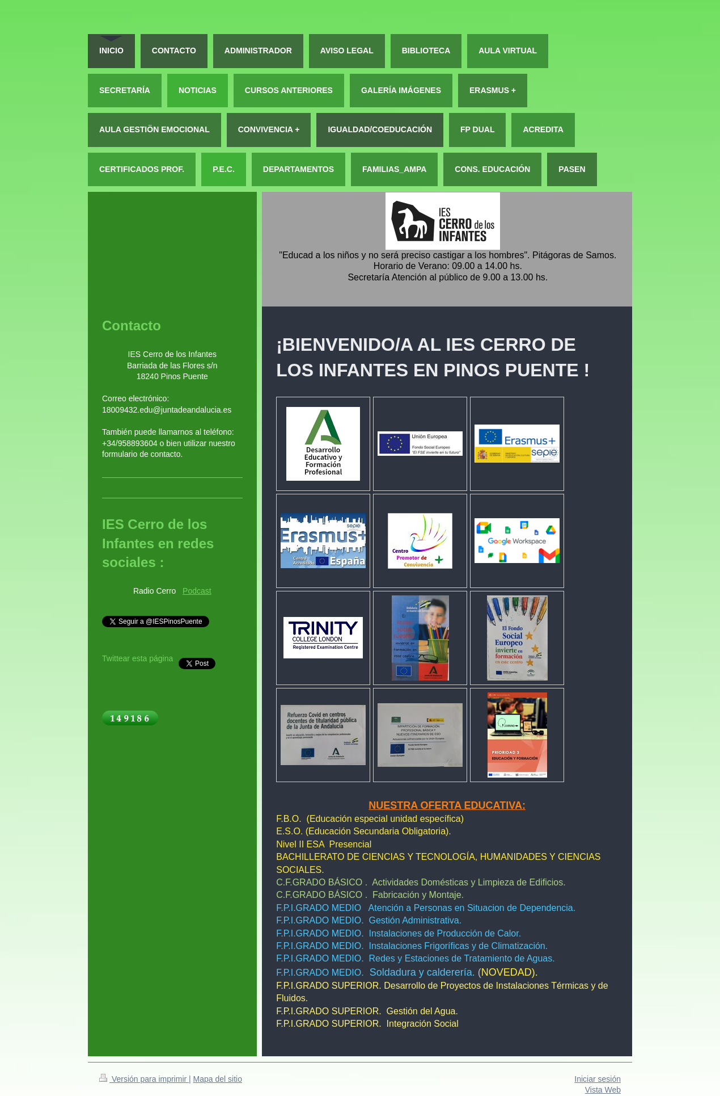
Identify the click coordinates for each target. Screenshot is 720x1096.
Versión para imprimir (144, 1079)
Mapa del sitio (217, 1079)
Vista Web (603, 1089)
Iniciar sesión (597, 1079)
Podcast (197, 590)
